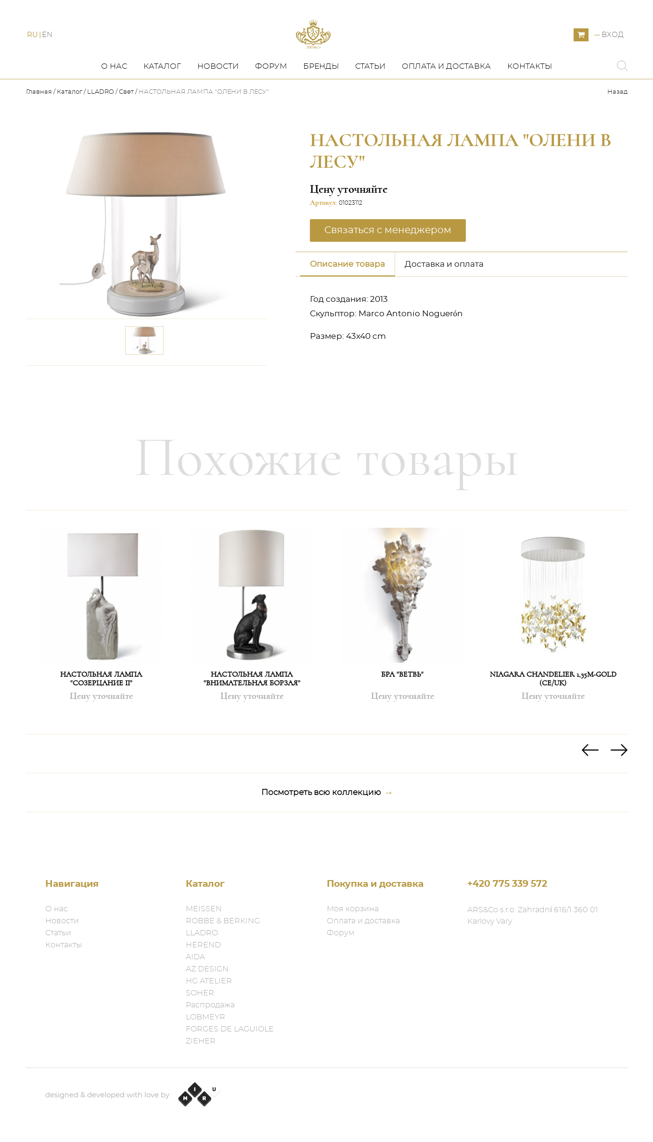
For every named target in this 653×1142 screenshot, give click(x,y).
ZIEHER (201, 1041)
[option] (101, 650)
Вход (613, 49)
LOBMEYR (205, 1017)
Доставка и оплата (444, 292)
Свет (127, 120)
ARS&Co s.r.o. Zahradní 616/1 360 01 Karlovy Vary (532, 915)
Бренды (321, 95)
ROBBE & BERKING (223, 921)
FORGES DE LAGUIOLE (230, 1029)
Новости (218, 95)
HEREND (203, 945)
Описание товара (347, 292)
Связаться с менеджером (387, 258)
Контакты (529, 95)
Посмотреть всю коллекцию (326, 821)
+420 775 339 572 (507, 884)
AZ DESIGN (207, 969)
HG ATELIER (209, 981)
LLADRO (100, 120)
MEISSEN (204, 909)
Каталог (162, 95)
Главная (39, 120)
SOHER (200, 993)
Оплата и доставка (446, 95)
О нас (114, 95)
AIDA (195, 957)
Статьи (370, 95)
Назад (617, 120)
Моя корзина (353, 909)
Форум (271, 95)
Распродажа (210, 1005)
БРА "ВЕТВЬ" (402, 703)
